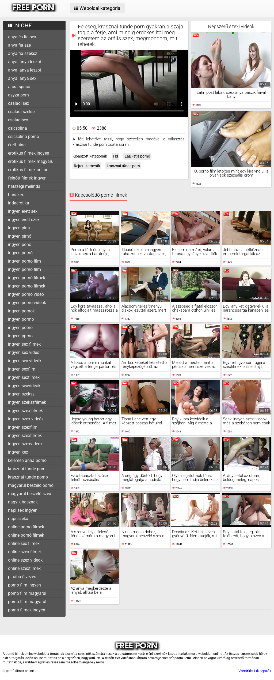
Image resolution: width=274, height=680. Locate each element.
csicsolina (17, 128)
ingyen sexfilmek (24, 377)
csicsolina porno (23, 136)
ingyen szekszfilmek (27, 402)
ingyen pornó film (24, 269)
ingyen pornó (20, 252)
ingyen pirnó (19, 236)
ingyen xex (18, 452)
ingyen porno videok (27, 302)
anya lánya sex (22, 78)
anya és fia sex (22, 36)
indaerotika (18, 203)
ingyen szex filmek (25, 410)
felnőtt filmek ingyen (27, 178)
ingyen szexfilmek (25, 435)
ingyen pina (19, 227)
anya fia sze (19, 45)
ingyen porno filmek (26, 286)
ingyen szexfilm (22, 427)
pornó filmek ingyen (26, 609)
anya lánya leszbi (24, 61)
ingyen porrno (21, 319)
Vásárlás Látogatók (254, 671)
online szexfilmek (24, 568)
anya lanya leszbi (24, 70)
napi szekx (18, 518)
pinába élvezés (22, 576)
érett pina (17, 144)
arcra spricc (19, 86)
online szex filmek (25, 551)
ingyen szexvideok (25, 443)
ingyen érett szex (24, 219)
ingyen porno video (26, 294)
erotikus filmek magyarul (31, 161)
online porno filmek (26, 526)
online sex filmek (24, 543)
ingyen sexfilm (21, 369)
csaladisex (18, 119)
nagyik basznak (23, 502)
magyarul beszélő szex (29, 493)
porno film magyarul (27, 593)
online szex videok (25, 560)
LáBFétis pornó (137, 156)
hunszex (16, 194)
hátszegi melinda (24, 186)
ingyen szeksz (21, 394)
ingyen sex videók (24, 360)
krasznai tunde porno (28, 477)
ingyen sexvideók (24, 385)
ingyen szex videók (26, 418)
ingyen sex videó (23, 352)
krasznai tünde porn (26, 468)
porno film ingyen (24, 585)
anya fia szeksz (22, 53)
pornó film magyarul (27, 601)
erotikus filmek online (28, 169)
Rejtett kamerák (87, 166)
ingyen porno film (24, 261)
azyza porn (18, 95)
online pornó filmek (26, 535)
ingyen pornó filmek (26, 277)
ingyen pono (19, 244)
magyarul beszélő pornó (31, 485)
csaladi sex (18, 103)
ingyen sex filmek (24, 344)
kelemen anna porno (27, 460)
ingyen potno (20, 327)
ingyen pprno (20, 335)
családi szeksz (22, 111)
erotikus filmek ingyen (28, 153)
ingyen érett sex (22, 211)
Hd (115, 156)
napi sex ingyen (22, 510)
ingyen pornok (21, 310)
